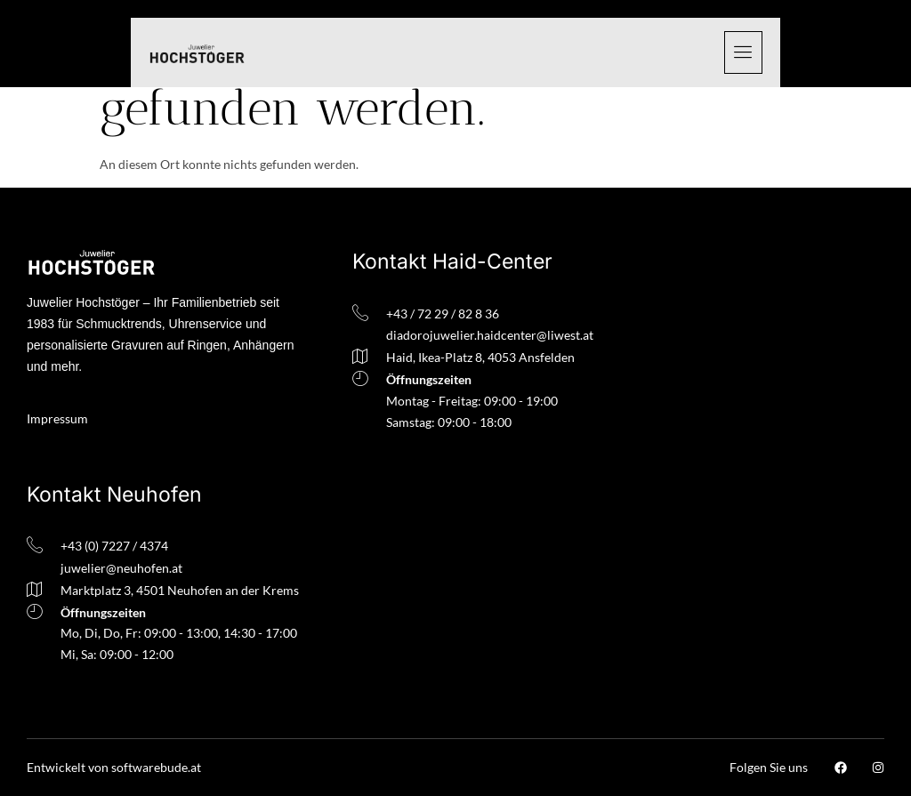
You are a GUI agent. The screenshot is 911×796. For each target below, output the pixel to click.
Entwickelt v (60, 767)
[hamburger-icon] (743, 52)
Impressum (57, 418)
